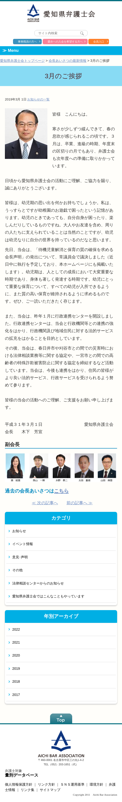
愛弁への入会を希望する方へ (65, 41)
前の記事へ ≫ (80, 503)
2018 (16, 681)
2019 (16, 668)
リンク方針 (46, 784)
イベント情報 (22, 544)
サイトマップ (50, 790)
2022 (16, 629)
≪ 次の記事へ (45, 503)
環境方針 (96, 784)
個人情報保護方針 (18, 784)
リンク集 (27, 790)
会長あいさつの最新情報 (67, 61)
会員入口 (98, 41)
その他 (17, 570)
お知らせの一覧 (38, 99)
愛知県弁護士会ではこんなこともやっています (48, 596)
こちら (61, 491)
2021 (16, 642)
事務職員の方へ (27, 41)
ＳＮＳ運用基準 (72, 784)
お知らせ (19, 531)
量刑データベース (21, 775)
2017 (16, 695)
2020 (16, 655)
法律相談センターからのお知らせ (38, 583)
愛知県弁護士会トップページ (22, 61)
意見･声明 (20, 557)
